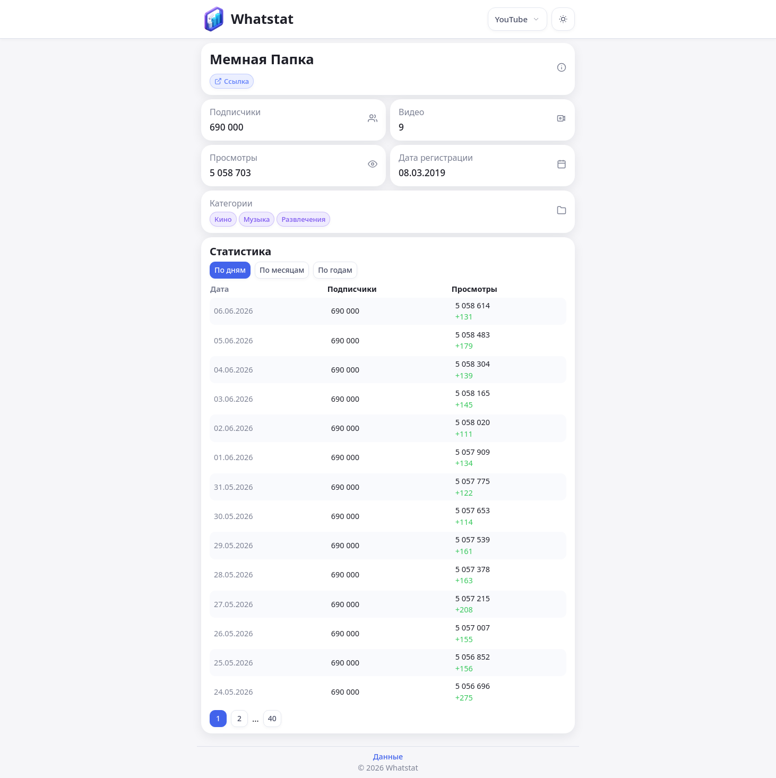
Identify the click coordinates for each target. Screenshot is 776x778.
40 (272, 718)
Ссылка (231, 81)
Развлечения (303, 219)
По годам (335, 270)
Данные (388, 756)
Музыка (257, 219)
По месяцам (282, 270)
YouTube (517, 19)
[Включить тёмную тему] (563, 19)
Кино (223, 219)
